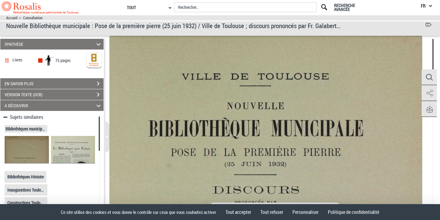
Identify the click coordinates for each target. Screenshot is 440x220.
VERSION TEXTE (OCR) (54, 94)
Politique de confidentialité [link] (353, 212)
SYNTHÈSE (54, 44)
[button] (429, 77)
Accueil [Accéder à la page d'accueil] (11, 17)
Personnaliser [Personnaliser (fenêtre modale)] (305, 212)
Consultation (32, 17)
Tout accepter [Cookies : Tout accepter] (238, 212)
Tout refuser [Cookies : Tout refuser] (271, 212)
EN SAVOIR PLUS (54, 83)
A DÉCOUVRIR (54, 105)
